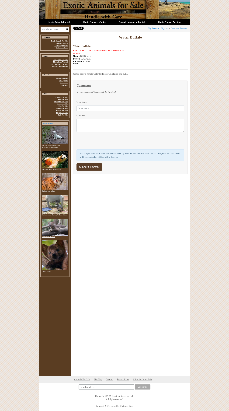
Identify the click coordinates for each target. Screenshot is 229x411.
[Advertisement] (55, 327)
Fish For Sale (63, 106)
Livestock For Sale (61, 97)
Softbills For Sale (62, 110)
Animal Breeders (62, 78)
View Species (63, 80)
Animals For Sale (82, 379)
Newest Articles (48, 123)
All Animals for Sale (142, 379)
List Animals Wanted (60, 62)
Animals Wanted (62, 43)
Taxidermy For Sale (61, 101)
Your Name (81, 102)
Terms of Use (123, 379)
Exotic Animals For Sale (59, 41)
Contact (109, 379)
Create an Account (179, 28)
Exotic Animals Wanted (94, 22)
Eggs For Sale (63, 99)
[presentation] (100, 140)
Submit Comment (89, 167)
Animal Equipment (61, 45)
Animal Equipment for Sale (132, 22)
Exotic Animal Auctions (169, 22)
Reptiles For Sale (62, 108)
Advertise (64, 85)
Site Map (98, 379)
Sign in (164, 28)
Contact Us (64, 83)
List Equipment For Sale (59, 64)
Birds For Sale (63, 115)
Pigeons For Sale (62, 113)
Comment (81, 115)
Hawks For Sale (62, 104)
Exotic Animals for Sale (59, 22)
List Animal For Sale (60, 60)
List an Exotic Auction (60, 66)
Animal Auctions (62, 48)
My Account (154, 28)
